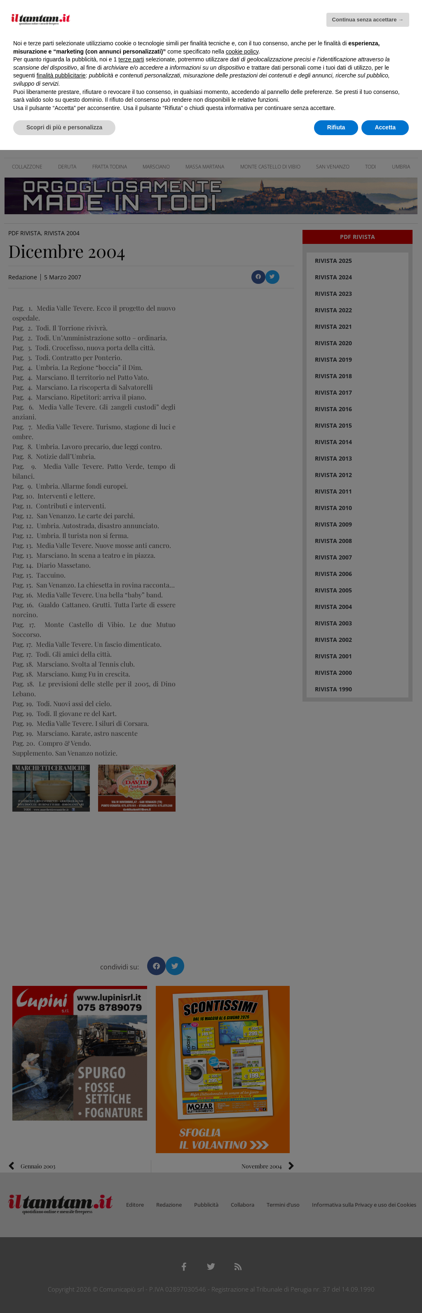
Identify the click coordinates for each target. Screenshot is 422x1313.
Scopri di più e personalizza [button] (64, 127)
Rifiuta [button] (336, 127)
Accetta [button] (385, 127)
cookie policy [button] (242, 51)
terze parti (131, 59)
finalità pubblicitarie (61, 75)
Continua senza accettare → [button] (367, 19)
